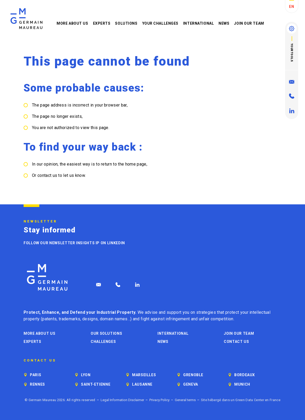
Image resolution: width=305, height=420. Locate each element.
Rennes (37, 384)
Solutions (126, 23)
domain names (114, 318)
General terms (185, 400)
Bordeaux (244, 375)
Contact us (236, 341)
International (198, 23)
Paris (35, 375)
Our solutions (106, 333)
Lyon (86, 375)
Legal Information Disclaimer (122, 400)
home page (135, 164)
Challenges (103, 341)
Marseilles (144, 375)
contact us (47, 175)
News (224, 23)
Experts (102, 23)
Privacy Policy (159, 400)
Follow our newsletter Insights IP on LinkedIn (74, 243)
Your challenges (160, 23)
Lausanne (142, 384)
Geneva (190, 384)
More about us (72, 23)
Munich (242, 384)
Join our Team (249, 23)
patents (49, 318)
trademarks (69, 318)
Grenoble (193, 375)
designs (90, 318)
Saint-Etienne (95, 384)
